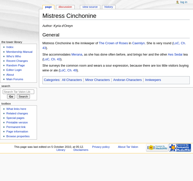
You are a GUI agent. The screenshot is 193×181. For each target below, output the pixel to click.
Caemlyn (138, 43)
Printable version (17, 122)
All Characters (72, 80)
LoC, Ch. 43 (52, 59)
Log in (183, 2)
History (109, 6)
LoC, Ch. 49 (68, 70)
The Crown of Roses (113, 43)
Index (9, 47)
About (10, 74)
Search (6, 85)
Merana (76, 54)
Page (48, 6)
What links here (16, 108)
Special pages (15, 117)
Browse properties (17, 136)
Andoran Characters (127, 80)
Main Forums (14, 79)
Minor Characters (97, 80)
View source (90, 6)
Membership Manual (19, 51)
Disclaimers (81, 149)
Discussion (65, 6)
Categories (51, 80)
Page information (17, 131)
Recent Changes (17, 60)
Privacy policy (101, 146)
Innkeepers (153, 80)
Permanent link (15, 126)
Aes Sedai (175, 54)
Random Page (15, 65)
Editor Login (14, 69)
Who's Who (13, 56)
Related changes (17, 113)
